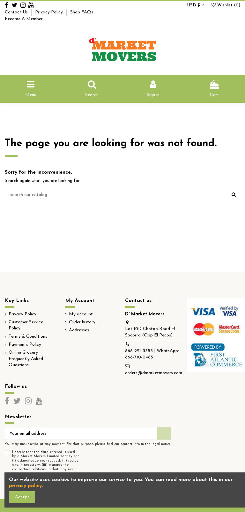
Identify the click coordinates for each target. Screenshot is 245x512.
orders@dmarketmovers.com (153, 373)
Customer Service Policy (26, 325)
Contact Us (17, 12)
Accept (22, 497)
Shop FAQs (82, 12)
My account (81, 314)
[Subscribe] (164, 433)
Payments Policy (25, 344)
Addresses (79, 330)
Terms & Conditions (28, 336)
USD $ (195, 5)
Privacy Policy (49, 12)
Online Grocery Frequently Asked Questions (26, 358)
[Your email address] (81, 433)
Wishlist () (226, 5)
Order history (82, 322)
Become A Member (24, 19)
